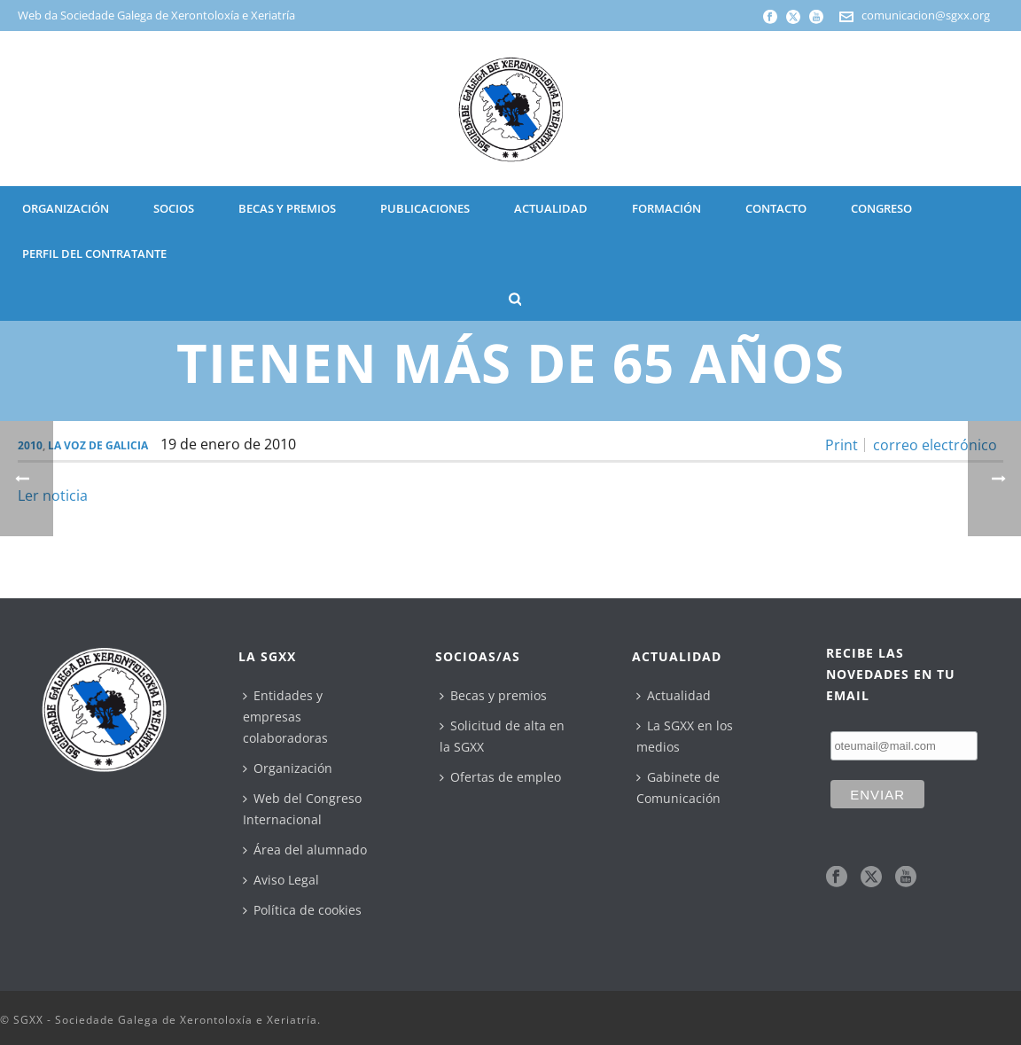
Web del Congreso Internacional (302, 809)
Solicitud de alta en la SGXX (502, 736)
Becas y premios (493, 695)
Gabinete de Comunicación (678, 787)
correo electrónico (935, 445)
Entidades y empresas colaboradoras (285, 716)
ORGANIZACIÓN (65, 208)
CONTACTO (776, 208)
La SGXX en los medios (684, 736)
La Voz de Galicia (98, 445)
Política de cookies (302, 909)
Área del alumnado (305, 849)
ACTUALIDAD (551, 208)
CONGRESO (881, 208)
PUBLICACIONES (425, 208)
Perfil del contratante (94, 253)
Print (841, 445)
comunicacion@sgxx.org (925, 15)
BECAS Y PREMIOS (287, 208)
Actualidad (673, 695)
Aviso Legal (281, 879)
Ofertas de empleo (500, 776)
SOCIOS (173, 208)
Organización (287, 768)
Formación (666, 208)
